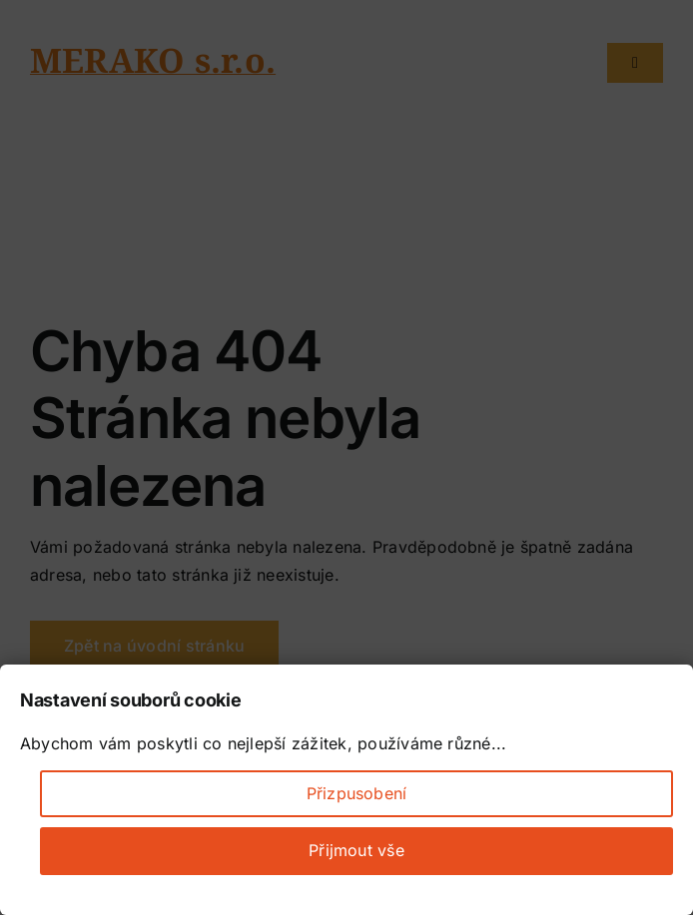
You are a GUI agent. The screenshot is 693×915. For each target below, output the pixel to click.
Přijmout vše (356, 850)
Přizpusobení (357, 793)
